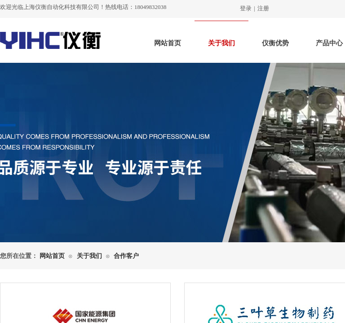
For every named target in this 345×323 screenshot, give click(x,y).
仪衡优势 (275, 43)
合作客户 (126, 256)
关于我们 (221, 43)
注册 (263, 8)
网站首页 (167, 43)
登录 (246, 8)
